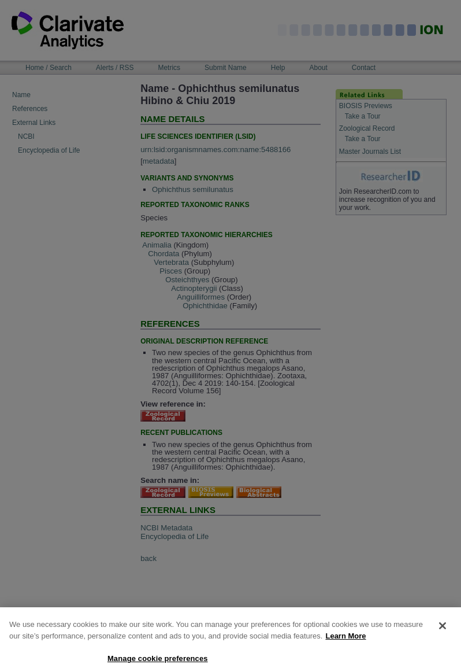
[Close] (442, 633)
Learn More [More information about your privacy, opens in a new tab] (345, 643)
